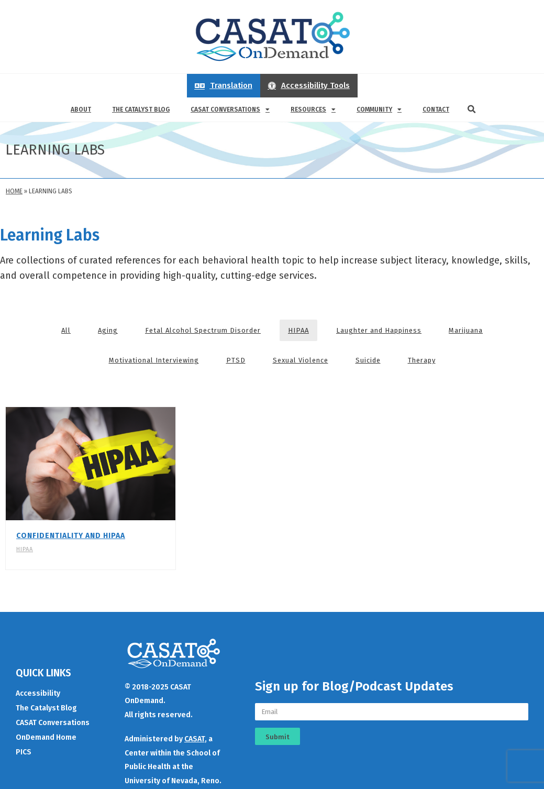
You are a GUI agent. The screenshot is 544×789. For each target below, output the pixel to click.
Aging (108, 330)
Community (379, 109)
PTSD (236, 360)
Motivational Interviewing (154, 360)
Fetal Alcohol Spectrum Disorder (203, 330)
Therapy (422, 360)
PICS (23, 750)
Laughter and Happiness (378, 330)
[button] (472, 109)
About (81, 109)
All (66, 330)
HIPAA (298, 330)
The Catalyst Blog (141, 109)
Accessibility (38, 691)
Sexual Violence (300, 360)
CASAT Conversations (230, 109)
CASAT (194, 737)
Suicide (368, 360)
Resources (313, 109)
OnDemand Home (46, 735)
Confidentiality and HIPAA (70, 535)
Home (14, 191)
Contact (436, 109)
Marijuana (466, 330)
